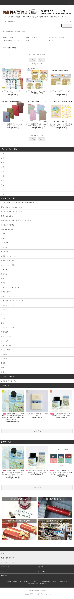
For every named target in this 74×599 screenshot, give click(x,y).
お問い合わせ (4, 575)
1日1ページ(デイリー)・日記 (11, 40)
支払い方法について (16, 581)
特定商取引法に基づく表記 (48, 581)
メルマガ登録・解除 (33, 583)
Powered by (37, 594)
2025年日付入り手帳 (19, 31)
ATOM (44, 583)
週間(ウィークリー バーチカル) (58, 37)
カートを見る (41, 571)
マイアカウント (5, 566)
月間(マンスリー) (8, 37)
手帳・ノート (10, 31)
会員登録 (40, 566)
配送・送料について (27, 581)
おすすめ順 (32, 54)
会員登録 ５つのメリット (9, 381)
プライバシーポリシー (61, 581)
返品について (37, 581)
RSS (41, 583)
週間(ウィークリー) (31, 37)
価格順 (39, 54)
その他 (51, 40)
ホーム (3, 31)
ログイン (3, 571)
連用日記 (28, 40)
